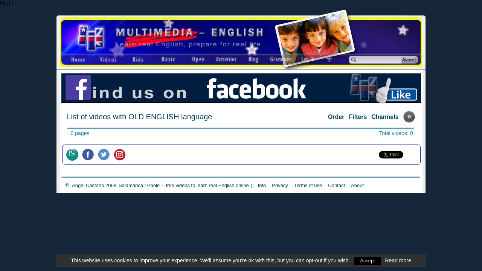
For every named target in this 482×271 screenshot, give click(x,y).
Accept (368, 260)
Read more (399, 260)
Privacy (280, 185)
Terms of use (308, 185)
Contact (336, 185)
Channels (384, 117)
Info (262, 185)
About (357, 185)
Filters (358, 117)
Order (336, 117)
